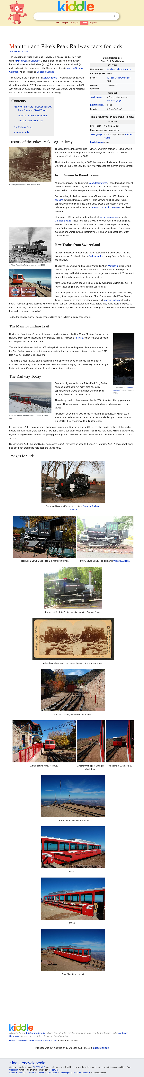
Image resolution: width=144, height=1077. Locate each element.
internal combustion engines (106, 207)
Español (93, 23)
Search (115, 16)
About (31, 1073)
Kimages (74, 23)
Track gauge (96, 97)
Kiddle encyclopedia (35, 1033)
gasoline (59, 200)
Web (57, 23)
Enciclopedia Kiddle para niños (74, 1073)
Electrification (97, 105)
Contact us (52, 1073)
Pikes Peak (21, 61)
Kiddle (12, 1073)
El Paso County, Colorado (118, 78)
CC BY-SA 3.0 (39, 1067)
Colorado (35, 61)
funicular (79, 338)
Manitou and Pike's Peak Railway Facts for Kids (33, 1040)
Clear (109, 16)
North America (49, 78)
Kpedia (84, 23)
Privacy (41, 1073)
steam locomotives (97, 183)
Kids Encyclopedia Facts (20, 51)
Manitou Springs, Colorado (119, 69)
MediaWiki (53, 1070)
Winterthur (113, 266)
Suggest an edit (101, 1048)
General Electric (63, 221)
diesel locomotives (109, 217)
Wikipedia (13, 1070)
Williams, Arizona (121, 561)
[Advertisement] (71, 33)
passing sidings (112, 300)
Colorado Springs (45, 72)
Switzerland (95, 256)
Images (65, 23)
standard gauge (114, 100)
